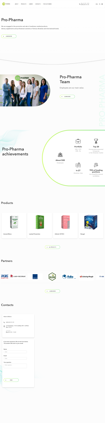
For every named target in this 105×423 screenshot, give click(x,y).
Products (23, 4)
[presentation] (19, 369)
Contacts (38, 4)
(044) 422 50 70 (85, 4)
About (16, 4)
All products (51, 244)
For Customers (47, 4)
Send (15, 375)
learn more (7, 36)
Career (31, 4)
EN (96, 4)
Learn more (51, 289)
